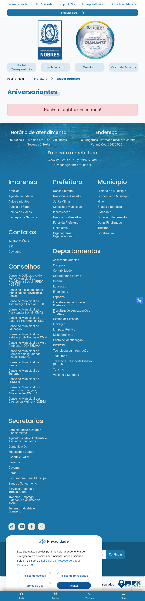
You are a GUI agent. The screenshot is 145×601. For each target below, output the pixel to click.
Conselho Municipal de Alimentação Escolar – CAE (26, 303)
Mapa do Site (67, 4)
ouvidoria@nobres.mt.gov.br (72, 165)
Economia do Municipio (113, 196)
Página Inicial (15, 79)
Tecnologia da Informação (70, 350)
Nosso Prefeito (63, 191)
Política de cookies (34, 575)
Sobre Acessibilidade (123, 4)
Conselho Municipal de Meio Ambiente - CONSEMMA (27, 344)
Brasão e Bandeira (110, 206)
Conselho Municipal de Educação (23, 328)
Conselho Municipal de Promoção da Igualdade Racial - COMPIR (24, 354)
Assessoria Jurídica (66, 260)
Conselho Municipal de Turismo (23, 372)
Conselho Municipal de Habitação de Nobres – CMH (27, 336)
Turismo (58, 369)
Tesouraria (60, 356)
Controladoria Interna (67, 275)
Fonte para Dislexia (93, 4)
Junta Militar (61, 201)
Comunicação (17, 446)
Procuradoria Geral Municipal (27, 478)
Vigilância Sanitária (66, 374)
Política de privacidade (74, 575)
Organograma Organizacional (63, 235)
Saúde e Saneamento (22, 483)
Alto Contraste (44, 4)
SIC (10, 246)
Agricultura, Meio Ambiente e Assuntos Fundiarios (27, 440)
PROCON (59, 345)
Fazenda (14, 462)
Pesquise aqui (72, 12)
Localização (106, 233)
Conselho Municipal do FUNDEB (23, 381)
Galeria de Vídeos (20, 212)
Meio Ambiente (63, 334)
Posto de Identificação (68, 340)
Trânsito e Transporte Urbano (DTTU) (72, 363)
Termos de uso (34, 585)
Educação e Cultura (21, 451)
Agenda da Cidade (20, 196)
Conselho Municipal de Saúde (23, 364)
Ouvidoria (14, 251)
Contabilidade (62, 270)
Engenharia (60, 291)
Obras (12, 473)
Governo (14, 467)
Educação (59, 286)
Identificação (61, 212)
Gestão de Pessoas (66, 319)
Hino (101, 201)
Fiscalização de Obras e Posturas (69, 304)
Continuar (115, 554)
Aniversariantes (68, 79)
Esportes (59, 297)
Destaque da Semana (22, 217)
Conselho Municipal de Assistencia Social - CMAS (25, 311)
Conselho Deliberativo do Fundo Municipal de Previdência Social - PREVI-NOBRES (26, 280)
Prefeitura (40, 79)
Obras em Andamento (112, 217)
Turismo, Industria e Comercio (21, 510)
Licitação (59, 324)
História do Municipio (112, 191)
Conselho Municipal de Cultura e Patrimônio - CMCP (27, 319)
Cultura (58, 281)
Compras (59, 265)
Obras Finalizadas (110, 222)
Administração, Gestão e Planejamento (24, 431)
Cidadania (104, 212)
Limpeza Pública (64, 329)
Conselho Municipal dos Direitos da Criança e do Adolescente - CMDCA (24, 390)
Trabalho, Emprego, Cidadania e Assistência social (24, 500)
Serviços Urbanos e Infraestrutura (21, 490)
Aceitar (73, 585)
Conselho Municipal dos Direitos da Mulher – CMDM (27, 400)
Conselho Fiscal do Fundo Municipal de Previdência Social (25, 292)
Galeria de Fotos (19, 206)
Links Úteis (60, 228)
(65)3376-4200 (87, 160)
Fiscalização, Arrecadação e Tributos (71, 312)
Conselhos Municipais (68, 206)
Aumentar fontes (19, 4)
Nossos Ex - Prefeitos (67, 217)
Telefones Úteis (18, 241)
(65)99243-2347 (59, 160)
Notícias (13, 191)
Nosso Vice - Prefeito (67, 196)
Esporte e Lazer (18, 457)
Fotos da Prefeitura (66, 222)
